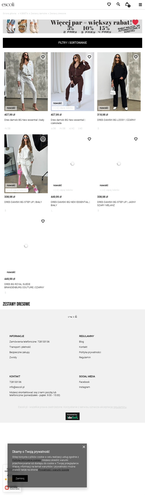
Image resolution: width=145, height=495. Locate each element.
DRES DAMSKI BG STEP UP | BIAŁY (23, 202)
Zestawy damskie (39, 13)
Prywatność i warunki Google (53, 469)
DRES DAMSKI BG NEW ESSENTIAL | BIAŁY (70, 204)
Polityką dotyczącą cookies (26, 460)
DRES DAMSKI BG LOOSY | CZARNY (116, 119)
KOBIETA (24, 13)
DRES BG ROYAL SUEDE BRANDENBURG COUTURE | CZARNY (24, 286)
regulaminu (119, 479)
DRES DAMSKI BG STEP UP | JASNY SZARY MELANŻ (116, 204)
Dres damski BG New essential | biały (24, 119)
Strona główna (9, 13)
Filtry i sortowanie (72, 42)
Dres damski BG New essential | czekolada (68, 121)
